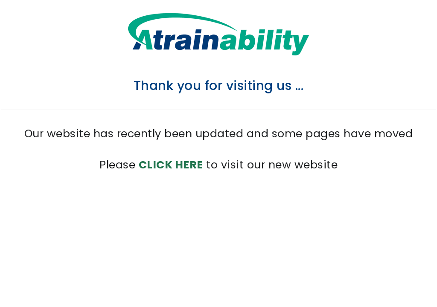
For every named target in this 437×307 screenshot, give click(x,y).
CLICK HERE (171, 164)
